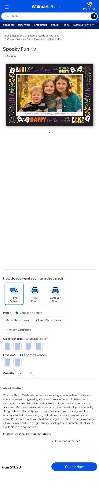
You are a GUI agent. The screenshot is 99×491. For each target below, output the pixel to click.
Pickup (55, 24)
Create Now (74, 467)
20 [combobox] (22, 372)
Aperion (11, 56)
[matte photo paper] (17, 320)
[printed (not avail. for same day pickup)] (17, 362)
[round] (17, 346)
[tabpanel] (49, 95)
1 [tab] (49, 132)
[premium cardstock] (18, 330)
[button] (33, 49)
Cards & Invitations (13, 35)
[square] (7, 346)
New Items (24, 24)
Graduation (40, 24)
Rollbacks (8, 24)
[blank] (7, 362)
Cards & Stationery (83, 24)
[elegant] (28, 346)
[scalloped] (39, 346)
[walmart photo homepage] (46, 7)
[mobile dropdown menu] (6, 7)
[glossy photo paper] (49, 320)
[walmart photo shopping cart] (89, 7)
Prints (66, 24)
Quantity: (9, 373)
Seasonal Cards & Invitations (43, 35)
